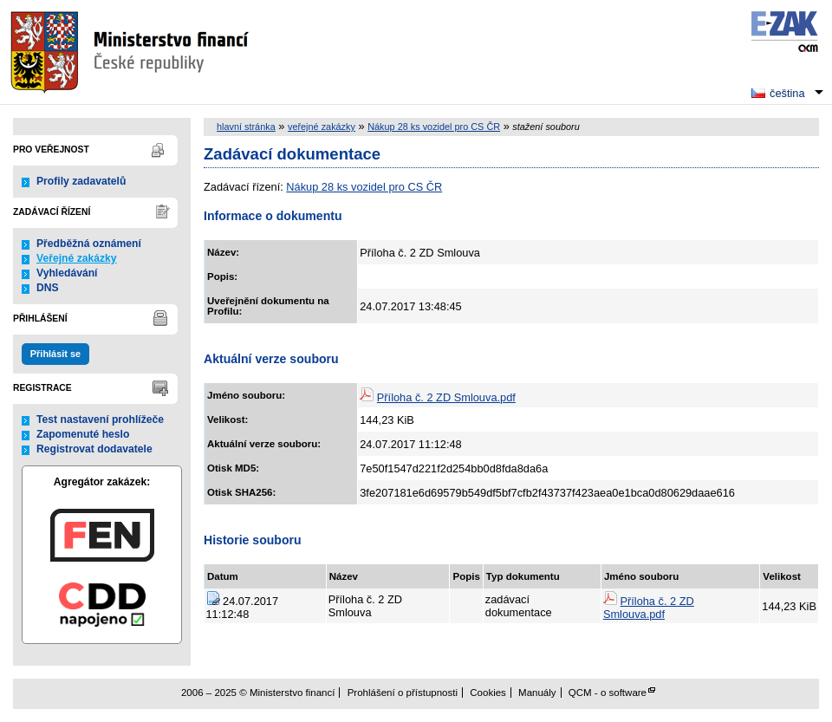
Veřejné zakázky (76, 258)
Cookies (488, 692)
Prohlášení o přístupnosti (403, 692)
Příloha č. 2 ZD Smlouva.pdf (446, 397)
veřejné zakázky (321, 126)
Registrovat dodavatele (94, 449)
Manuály (537, 692)
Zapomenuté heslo (82, 434)
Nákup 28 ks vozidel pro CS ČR (433, 126)
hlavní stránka (246, 126)
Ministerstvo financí (132, 52)
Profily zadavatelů (81, 181)
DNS (47, 288)
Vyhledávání (67, 273)
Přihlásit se (55, 353)
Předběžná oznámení (88, 243)
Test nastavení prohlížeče (100, 419)
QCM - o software (608, 692)
